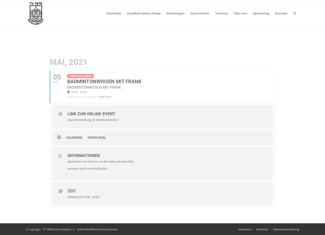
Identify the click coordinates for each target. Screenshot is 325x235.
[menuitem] (113, 13)
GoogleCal (97, 137)
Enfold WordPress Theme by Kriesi (97, 229)
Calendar (74, 137)
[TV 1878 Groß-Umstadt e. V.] (35, 13)
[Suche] (294, 13)
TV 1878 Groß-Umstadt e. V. (59, 229)
